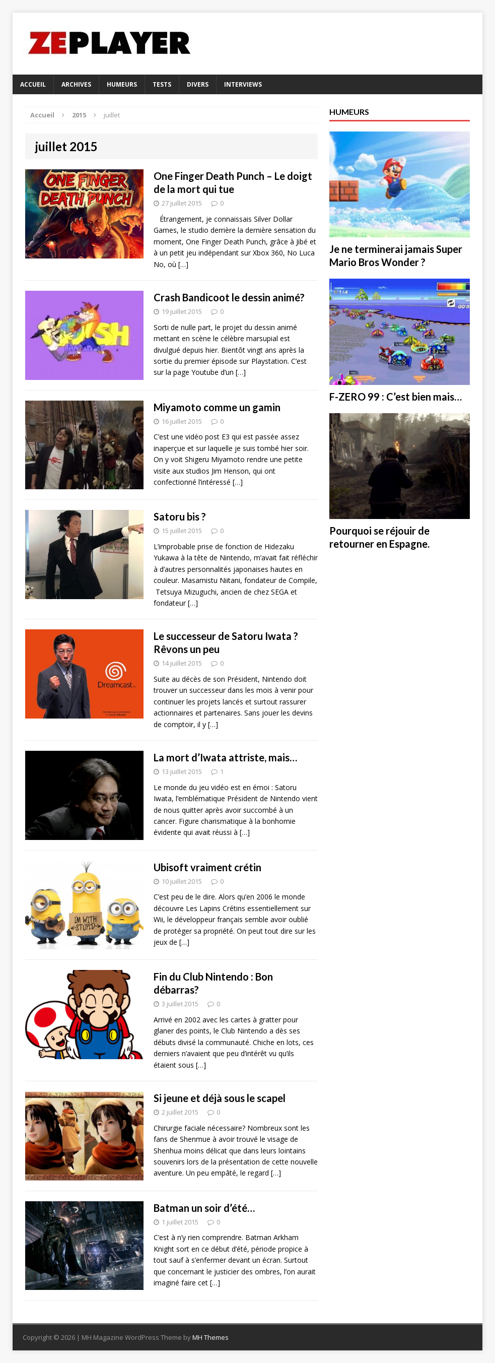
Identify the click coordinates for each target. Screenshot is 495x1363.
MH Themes (210, 1337)
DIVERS (197, 84)
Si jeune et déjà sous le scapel (220, 1098)
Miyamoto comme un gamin (217, 407)
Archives (76, 84)
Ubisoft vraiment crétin (207, 867)
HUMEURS (122, 84)
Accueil (33, 84)
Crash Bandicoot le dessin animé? (229, 297)
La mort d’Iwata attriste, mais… (225, 757)
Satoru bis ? (180, 516)
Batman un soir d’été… (204, 1208)
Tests (162, 84)
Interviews (243, 84)
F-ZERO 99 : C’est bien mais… (395, 397)
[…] (183, 264)
